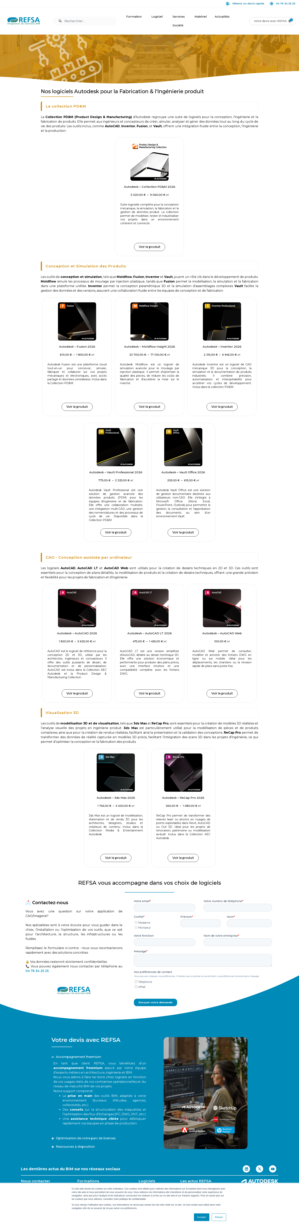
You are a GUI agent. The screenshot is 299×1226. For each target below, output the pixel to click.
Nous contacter (35, 1181)
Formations (88, 1181)
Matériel (201, 16)
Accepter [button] (201, 1217)
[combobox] (85, 21)
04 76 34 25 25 (282, 3)
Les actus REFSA (195, 1181)
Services (180, 17)
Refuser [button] (219, 1217)
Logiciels (146, 1181)
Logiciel (158, 17)
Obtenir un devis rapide (244, 3)
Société (179, 25)
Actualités (223, 17)
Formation (135, 17)
